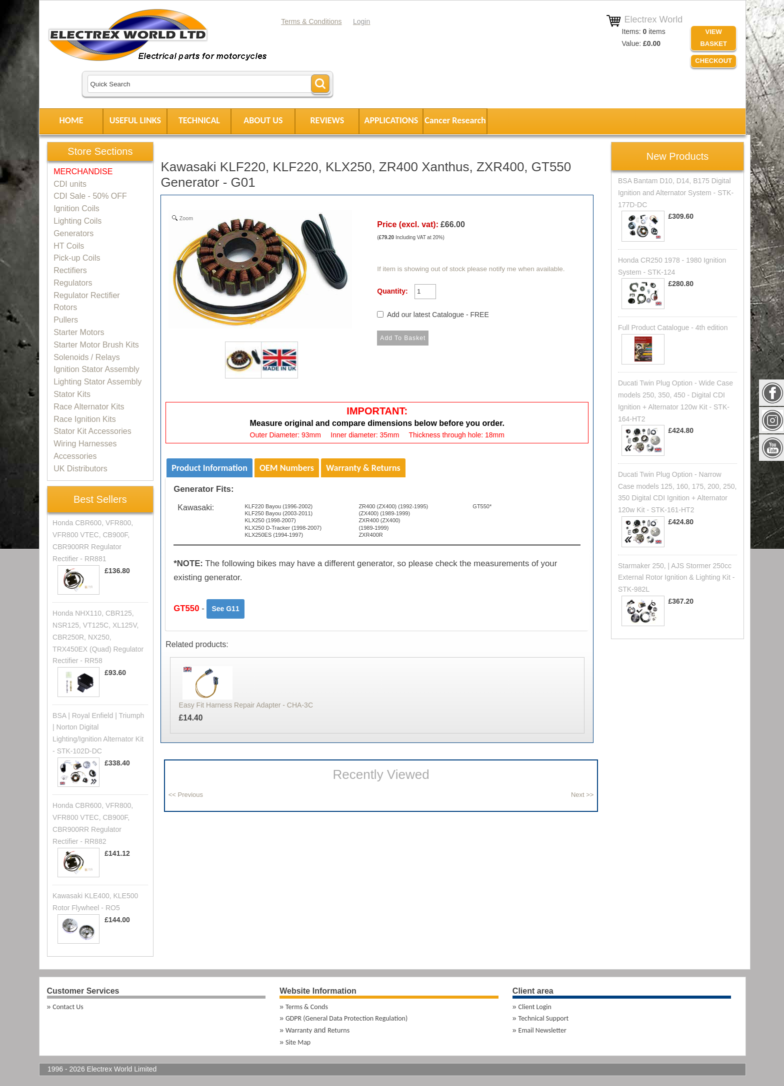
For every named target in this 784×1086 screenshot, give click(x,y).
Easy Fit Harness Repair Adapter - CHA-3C (246, 705)
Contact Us (68, 1007)
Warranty (299, 1030)
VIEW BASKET (713, 38)
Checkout (713, 60)
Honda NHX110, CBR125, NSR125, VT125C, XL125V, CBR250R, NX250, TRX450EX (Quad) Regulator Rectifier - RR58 (98, 637)
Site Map (298, 1042)
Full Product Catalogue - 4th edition (673, 328)
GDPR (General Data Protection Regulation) (347, 1018)
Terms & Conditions (311, 21)
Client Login (535, 1007)
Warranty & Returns (363, 467)
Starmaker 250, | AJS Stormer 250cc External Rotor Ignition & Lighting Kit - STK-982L (676, 578)
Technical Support (543, 1018)
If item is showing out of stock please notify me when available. (470, 269)
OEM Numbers (287, 467)
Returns (339, 1030)
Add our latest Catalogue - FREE (438, 315)
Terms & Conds (307, 1007)
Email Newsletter (542, 1030)
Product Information (210, 467)
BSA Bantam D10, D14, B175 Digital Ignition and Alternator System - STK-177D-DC (676, 193)
